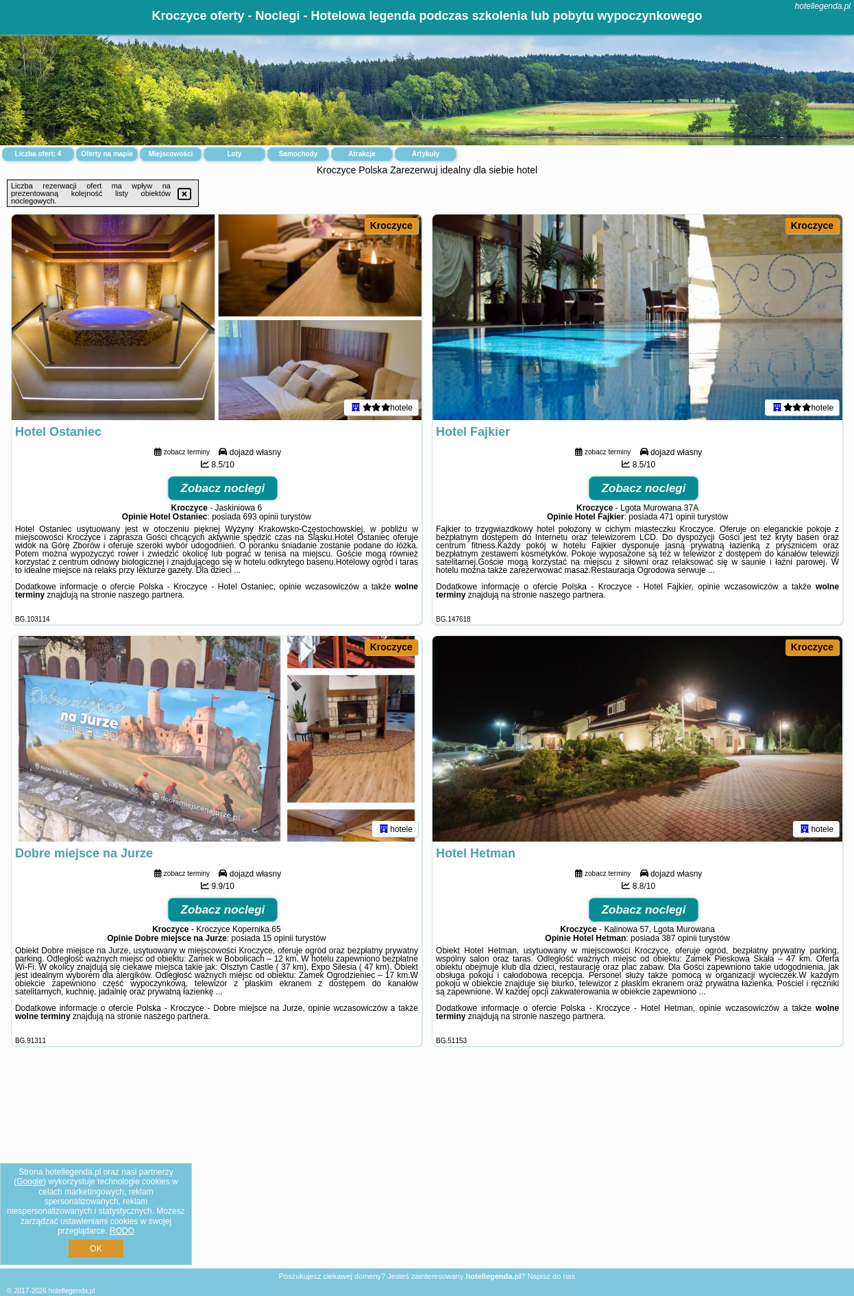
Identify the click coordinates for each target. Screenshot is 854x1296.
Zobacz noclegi (223, 488)
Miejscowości (171, 154)
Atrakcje (361, 154)
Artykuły (425, 154)
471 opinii (677, 517)
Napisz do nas (551, 1276)
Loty (234, 154)
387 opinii (678, 938)
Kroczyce (391, 225)
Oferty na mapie (107, 154)
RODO (122, 1231)
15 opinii (278, 938)
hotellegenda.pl (823, 6)
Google (29, 1181)
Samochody (298, 154)
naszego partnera (150, 595)
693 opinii (260, 517)
